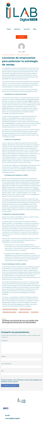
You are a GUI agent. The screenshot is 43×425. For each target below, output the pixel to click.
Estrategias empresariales (9, 312)
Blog (34, 29)
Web (2, 371)
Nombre (3, 356)
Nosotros (17, 29)
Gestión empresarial (24, 54)
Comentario (4, 340)
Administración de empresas (10, 309)
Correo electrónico (6, 363)
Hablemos (21, 36)
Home (9, 29)
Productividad (34, 312)
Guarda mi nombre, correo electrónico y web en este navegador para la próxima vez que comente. (21, 380)
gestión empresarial (24, 312)
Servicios (27, 29)
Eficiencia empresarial (25, 309)
